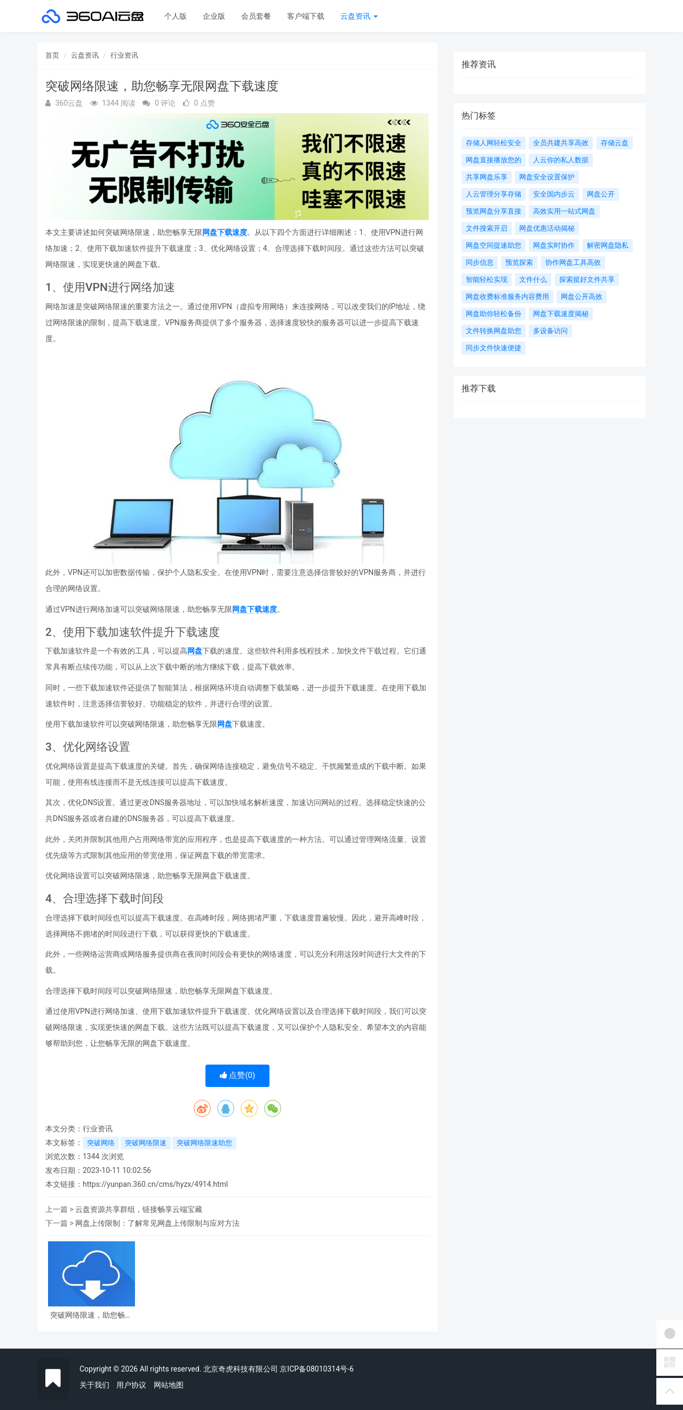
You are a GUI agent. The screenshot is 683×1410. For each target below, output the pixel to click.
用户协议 (131, 1385)
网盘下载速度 (224, 232)
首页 (52, 55)
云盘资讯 (358, 16)
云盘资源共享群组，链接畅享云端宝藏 (138, 1209)
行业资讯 (124, 55)
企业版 (214, 16)
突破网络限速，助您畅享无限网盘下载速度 (91, 1315)
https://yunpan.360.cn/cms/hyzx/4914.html (155, 1184)
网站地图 (169, 1385)
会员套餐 (256, 16)
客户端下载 (305, 16)
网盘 (194, 651)
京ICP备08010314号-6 (316, 1369)
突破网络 (101, 1143)
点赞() (238, 1075)
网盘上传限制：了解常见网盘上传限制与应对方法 (157, 1223)
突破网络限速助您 (204, 1143)
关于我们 (94, 1385)
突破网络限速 (145, 1143)
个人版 (175, 16)
